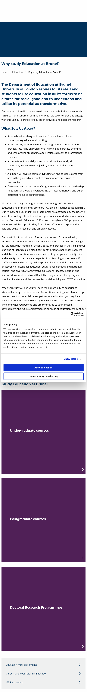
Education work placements (21, 664)
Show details (71, 359)
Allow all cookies (43, 367)
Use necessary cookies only (43, 376)
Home (4, 72)
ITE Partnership (14, 682)
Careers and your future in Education (26, 673)
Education (17, 72)
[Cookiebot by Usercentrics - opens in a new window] (70, 314)
